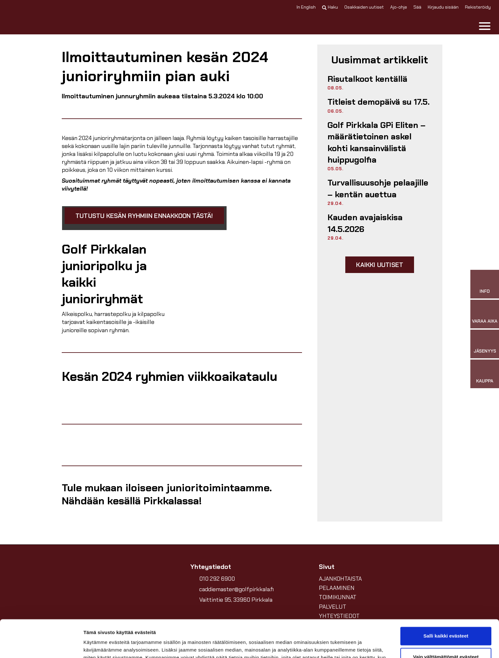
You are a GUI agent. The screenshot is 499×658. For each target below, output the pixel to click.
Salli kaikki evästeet (446, 598)
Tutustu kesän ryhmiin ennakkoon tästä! (144, 216)
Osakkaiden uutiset (364, 7)
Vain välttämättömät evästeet (446, 619)
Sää (417, 7)
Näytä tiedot (97, 645)
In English (306, 7)
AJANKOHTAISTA (340, 579)
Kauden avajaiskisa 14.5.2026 (365, 223)
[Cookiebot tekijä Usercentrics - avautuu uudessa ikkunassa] (41, 645)
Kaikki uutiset (379, 265)
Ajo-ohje (398, 7)
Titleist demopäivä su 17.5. (378, 101)
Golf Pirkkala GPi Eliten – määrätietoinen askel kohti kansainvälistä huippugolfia (376, 142)
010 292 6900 (217, 579)
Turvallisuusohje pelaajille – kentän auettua (377, 188)
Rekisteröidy (478, 7)
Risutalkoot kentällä (367, 79)
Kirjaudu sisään (443, 7)
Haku (330, 7)
